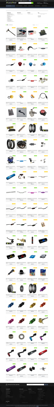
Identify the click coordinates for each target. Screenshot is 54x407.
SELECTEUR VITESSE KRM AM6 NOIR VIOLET (42, 342)
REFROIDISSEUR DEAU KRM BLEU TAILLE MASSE (11, 310)
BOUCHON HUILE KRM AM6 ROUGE (20, 70)
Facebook (6, 402)
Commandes (22, 392)
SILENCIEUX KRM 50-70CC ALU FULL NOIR (31, 358)
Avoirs (21, 394)
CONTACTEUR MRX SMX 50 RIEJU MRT (21, 182)
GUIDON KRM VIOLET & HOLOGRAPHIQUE (42, 198)
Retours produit (22, 391)
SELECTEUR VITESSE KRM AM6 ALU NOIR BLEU (32, 342)
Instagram (7, 402)
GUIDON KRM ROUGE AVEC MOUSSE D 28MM (32, 86)
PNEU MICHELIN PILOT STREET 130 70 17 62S (32, 134)
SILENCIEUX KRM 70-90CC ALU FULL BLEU (10, 182)
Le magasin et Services (41, 392)
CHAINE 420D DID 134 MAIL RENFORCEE (10, 134)
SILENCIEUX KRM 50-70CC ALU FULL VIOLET (10, 374)
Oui (39, 17)
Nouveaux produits (31, 391)
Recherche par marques (32, 392)
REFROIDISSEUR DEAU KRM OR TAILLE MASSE (32, 310)
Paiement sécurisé (41, 394)
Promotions (30, 390)
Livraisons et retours (41, 390)
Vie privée (29, 402)
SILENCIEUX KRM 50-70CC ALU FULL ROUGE (43, 358)
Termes (31, 402)
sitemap (39, 398)
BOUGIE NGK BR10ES (19, 102)
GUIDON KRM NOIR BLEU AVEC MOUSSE (10, 70)
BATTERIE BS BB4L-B (29, 38)
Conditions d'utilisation (41, 395)
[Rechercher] (24, 3)
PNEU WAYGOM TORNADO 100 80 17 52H (10, 150)
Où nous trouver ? (40, 399)
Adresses (21, 395)
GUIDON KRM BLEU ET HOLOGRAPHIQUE (21, 166)
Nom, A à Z (42, 25)
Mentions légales (40, 391)
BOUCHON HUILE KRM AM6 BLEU (30, 70)
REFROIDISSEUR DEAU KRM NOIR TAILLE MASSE (22, 310)
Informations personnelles (23, 390)
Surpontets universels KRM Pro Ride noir (32, 374)
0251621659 (8, 395)
